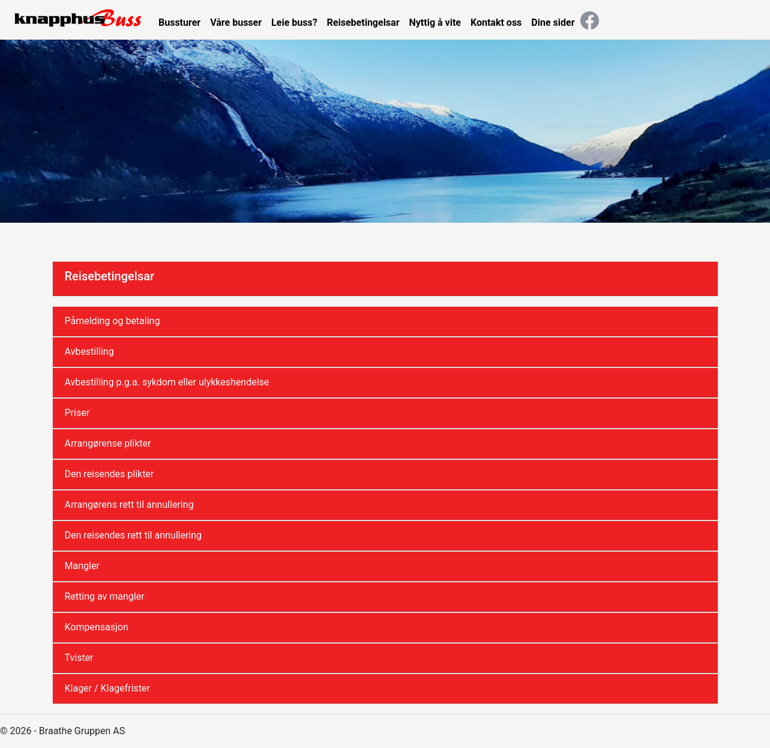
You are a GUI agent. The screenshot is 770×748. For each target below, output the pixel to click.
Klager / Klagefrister (107, 688)
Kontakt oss (496, 22)
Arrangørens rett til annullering (129, 504)
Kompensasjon (96, 627)
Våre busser (236, 22)
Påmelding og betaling (112, 321)
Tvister (79, 657)
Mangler (82, 566)
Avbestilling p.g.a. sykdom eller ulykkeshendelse (167, 382)
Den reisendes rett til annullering (133, 535)
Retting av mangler (105, 596)
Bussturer (179, 22)
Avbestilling (89, 351)
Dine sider (552, 22)
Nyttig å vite (435, 22)
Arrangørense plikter (108, 443)
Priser (77, 412)
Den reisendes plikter (109, 474)
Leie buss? (294, 22)
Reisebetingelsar (363, 22)
